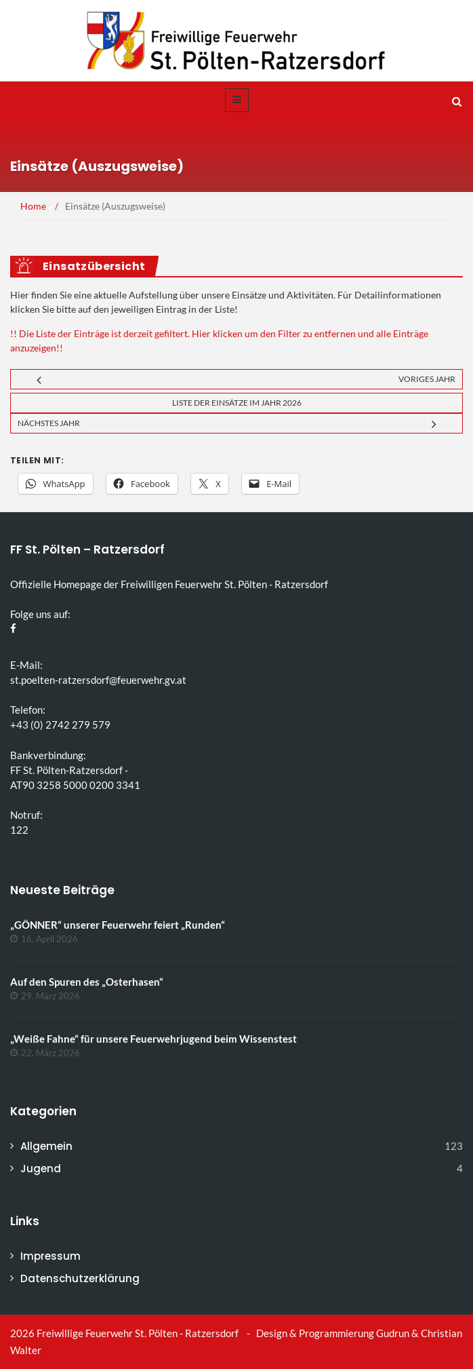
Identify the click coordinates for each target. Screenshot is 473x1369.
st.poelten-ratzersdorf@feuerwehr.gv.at (98, 680)
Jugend (40, 1168)
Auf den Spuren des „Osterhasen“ (86, 982)
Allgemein (46, 1146)
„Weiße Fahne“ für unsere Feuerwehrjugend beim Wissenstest (153, 1039)
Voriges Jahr (426, 379)
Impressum (50, 1256)
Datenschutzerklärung (80, 1278)
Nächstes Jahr (49, 423)
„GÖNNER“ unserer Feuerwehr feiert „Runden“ (117, 925)
